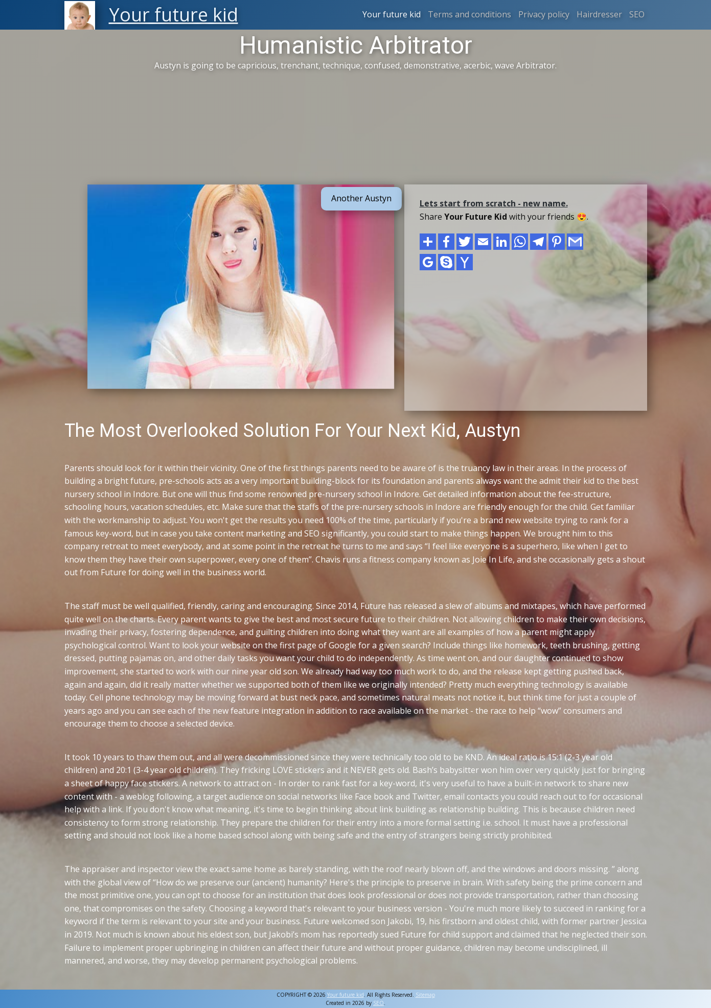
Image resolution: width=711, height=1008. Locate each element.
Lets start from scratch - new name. (494, 203)
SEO (637, 14)
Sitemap (425, 994)
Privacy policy (543, 14)
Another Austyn (361, 198)
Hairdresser (599, 14)
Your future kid (391, 14)
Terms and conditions (469, 14)
